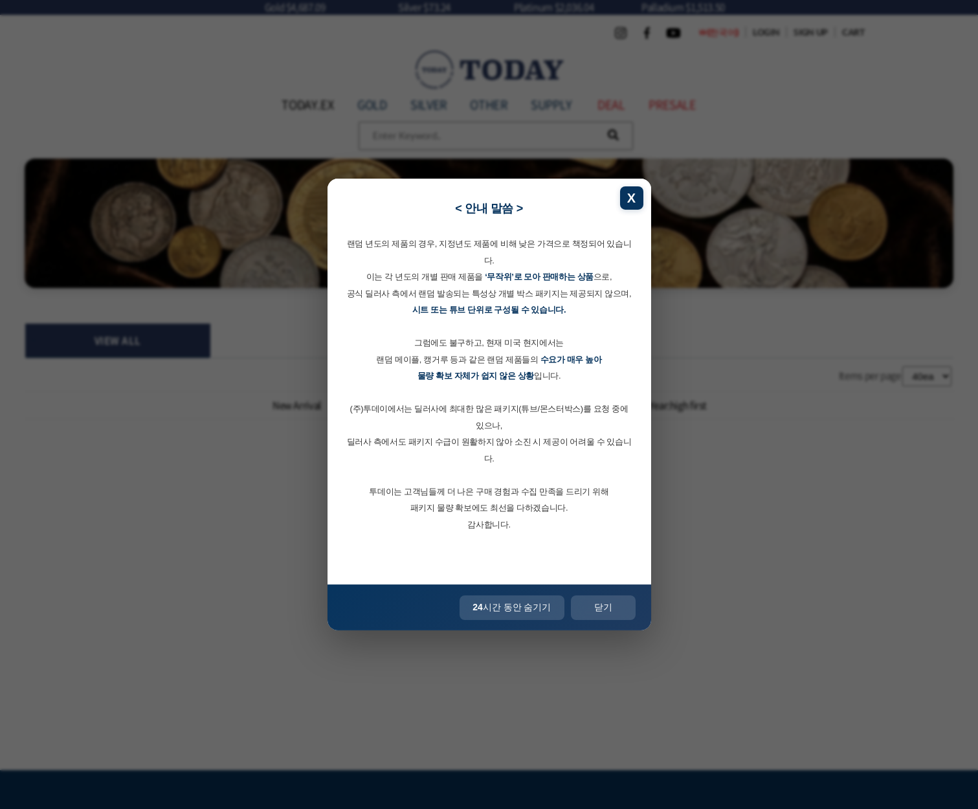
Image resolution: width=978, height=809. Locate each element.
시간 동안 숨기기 (511, 607)
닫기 (603, 607)
